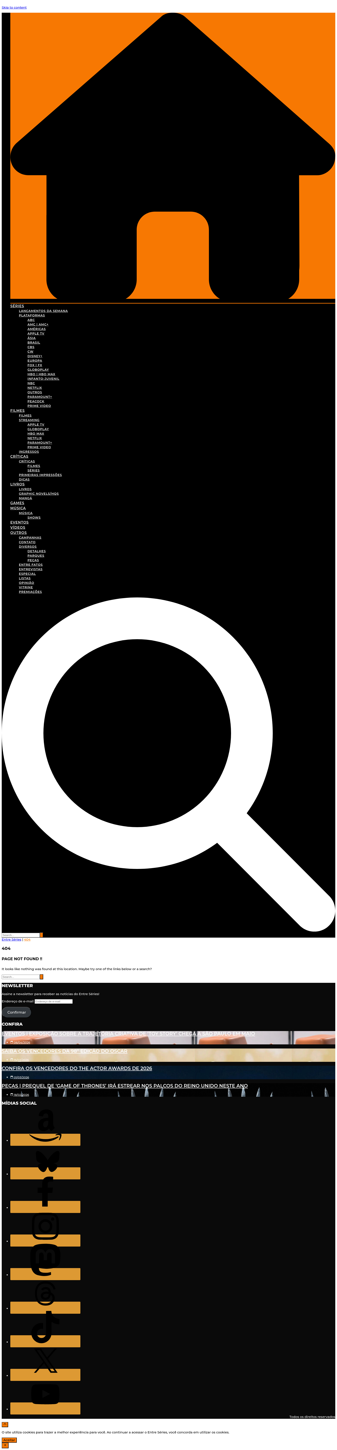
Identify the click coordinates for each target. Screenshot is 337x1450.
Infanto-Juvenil (43, 379)
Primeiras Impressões (40, 475)
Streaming (29, 420)
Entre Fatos (31, 565)
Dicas (24, 479)
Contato (27, 542)
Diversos (28, 547)
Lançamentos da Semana (43, 311)
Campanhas (30, 538)
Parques (36, 556)
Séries (17, 306)
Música (18, 508)
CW (31, 352)
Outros (35, 392)
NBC (31, 383)
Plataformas (32, 315)
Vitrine (26, 587)
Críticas (19, 456)
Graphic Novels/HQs (39, 494)
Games (17, 503)
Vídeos (17, 528)
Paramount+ (40, 397)
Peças (33, 560)
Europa (35, 361)
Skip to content (14, 7)
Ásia (32, 338)
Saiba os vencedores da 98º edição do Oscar (64, 1051)
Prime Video (39, 406)
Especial (27, 574)
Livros (17, 484)
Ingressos (29, 452)
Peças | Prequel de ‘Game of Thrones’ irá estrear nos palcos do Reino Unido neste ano (125, 1086)
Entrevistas (31, 569)
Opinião (26, 583)
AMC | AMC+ (38, 324)
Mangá (25, 498)
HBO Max (36, 434)
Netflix (35, 388)
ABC (31, 320)
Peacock (36, 401)
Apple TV (36, 333)
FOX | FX (35, 365)
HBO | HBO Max (41, 374)
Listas (25, 578)
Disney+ (35, 356)
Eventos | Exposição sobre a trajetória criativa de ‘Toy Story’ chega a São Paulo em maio (128, 1034)
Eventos (19, 522)
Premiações (30, 592)
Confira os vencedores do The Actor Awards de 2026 (77, 1068)
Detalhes (37, 551)
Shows (34, 518)
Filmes (17, 411)
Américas (37, 329)
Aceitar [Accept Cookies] (9, 1440)
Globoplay (38, 370)
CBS (31, 347)
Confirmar (16, 1012)
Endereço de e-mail (18, 1001)
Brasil (34, 342)
